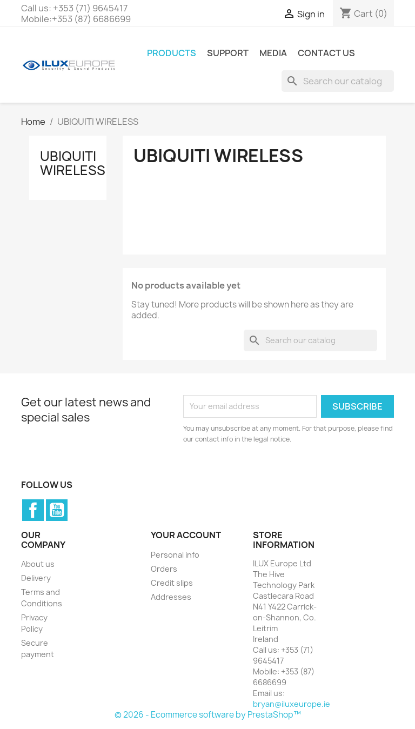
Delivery (36, 578)
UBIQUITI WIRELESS (72, 163)
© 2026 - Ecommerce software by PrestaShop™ (208, 714)
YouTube (57, 510)
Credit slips (172, 583)
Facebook (33, 510)
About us (38, 564)
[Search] (338, 81)
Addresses (171, 597)
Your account (186, 535)
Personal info (175, 555)
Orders (164, 569)
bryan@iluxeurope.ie (291, 704)
